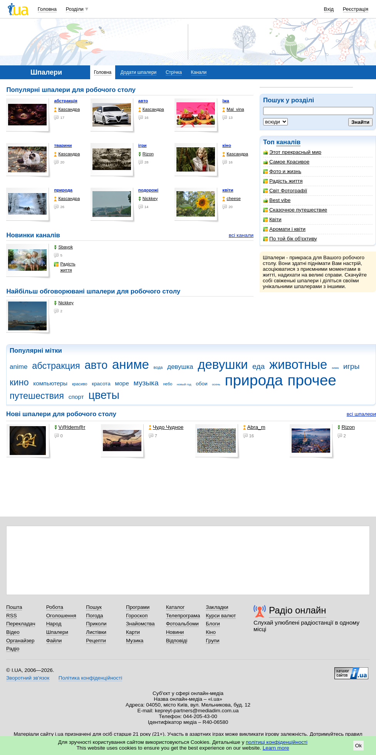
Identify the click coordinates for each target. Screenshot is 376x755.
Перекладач (20, 624)
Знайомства (140, 624)
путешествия (37, 396)
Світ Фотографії (285, 190)
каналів (288, 142)
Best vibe (276, 200)
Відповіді (177, 640)
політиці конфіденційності (276, 742)
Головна (47, 9)
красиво (79, 384)
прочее (311, 380)
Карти (133, 632)
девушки (223, 364)
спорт (76, 396)
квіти (227, 190)
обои (201, 384)
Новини (175, 632)
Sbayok (63, 247)
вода (158, 367)
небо (167, 384)
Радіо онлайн (297, 610)
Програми (137, 607)
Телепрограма (183, 615)
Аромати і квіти (284, 229)
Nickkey (148, 198)
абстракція (65, 100)
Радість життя (283, 181)
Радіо (12, 649)
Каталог (175, 607)
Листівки (96, 632)
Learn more (276, 748)
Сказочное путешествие (295, 210)
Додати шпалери (138, 72)
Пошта (14, 607)
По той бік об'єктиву (290, 239)
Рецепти (96, 640)
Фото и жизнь (282, 171)
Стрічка (174, 72)
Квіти (272, 219)
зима (335, 368)
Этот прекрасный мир (292, 152)
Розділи (75, 9)
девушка (180, 366)
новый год (184, 384)
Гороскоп (137, 615)
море (122, 383)
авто (143, 100)
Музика (134, 640)
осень (216, 384)
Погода (94, 615)
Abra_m (254, 427)
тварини (63, 145)
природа (63, 190)
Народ (54, 624)
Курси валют (221, 615)
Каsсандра (67, 109)
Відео (13, 632)
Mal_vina (233, 109)
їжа (225, 100)
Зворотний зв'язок (27, 678)
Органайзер (20, 640)
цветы (103, 395)
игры (351, 366)
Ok (358, 745)
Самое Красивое (286, 162)
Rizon (146, 154)
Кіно (211, 632)
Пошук (94, 607)
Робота (54, 607)
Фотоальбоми (182, 624)
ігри (142, 145)
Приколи (96, 624)
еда (258, 366)
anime (18, 366)
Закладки (217, 607)
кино (19, 382)
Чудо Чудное (166, 427)
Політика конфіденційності (90, 678)
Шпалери (57, 632)
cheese (231, 198)
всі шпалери (361, 414)
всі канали (241, 235)
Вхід (329, 9)
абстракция (56, 366)
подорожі (148, 190)
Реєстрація (355, 9)
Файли (54, 640)
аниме (130, 364)
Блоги (213, 624)
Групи (212, 640)
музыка (145, 383)
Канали (199, 72)
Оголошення (61, 615)
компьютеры (50, 383)
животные (298, 364)
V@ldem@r (70, 427)
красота (101, 384)
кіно (226, 145)
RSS (11, 615)
